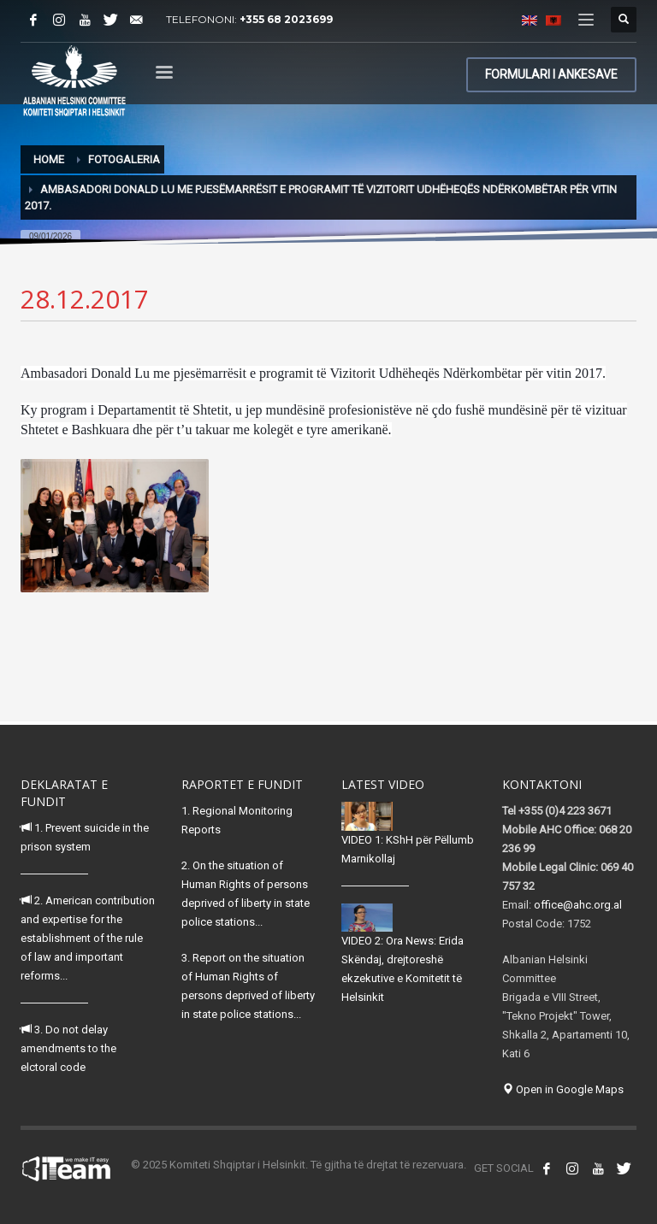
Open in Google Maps (563, 1089)
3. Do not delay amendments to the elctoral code (68, 1048)
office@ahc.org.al (578, 904)
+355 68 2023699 (286, 19)
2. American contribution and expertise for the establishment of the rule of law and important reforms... (88, 938)
